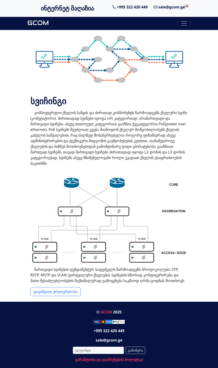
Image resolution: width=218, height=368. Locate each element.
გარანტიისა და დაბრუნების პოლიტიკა (109, 359)
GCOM (106, 312)
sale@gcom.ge (169, 7)
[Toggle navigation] (184, 23)
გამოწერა (135, 350)
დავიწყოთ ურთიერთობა (55, 291)
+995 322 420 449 (130, 7)
